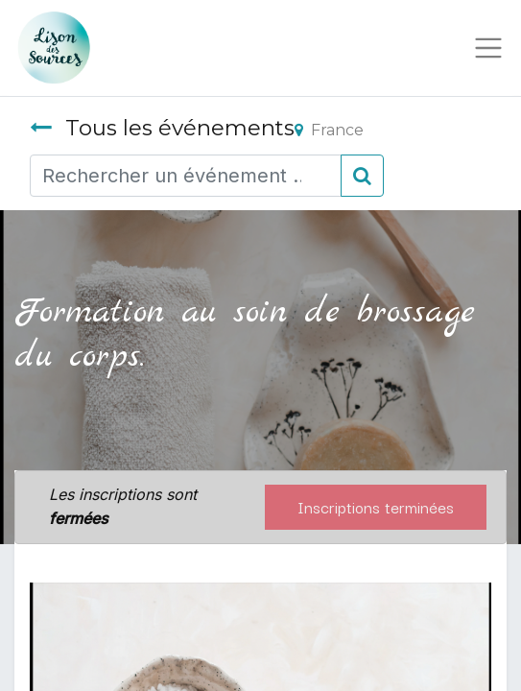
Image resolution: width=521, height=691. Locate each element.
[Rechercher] (362, 176)
